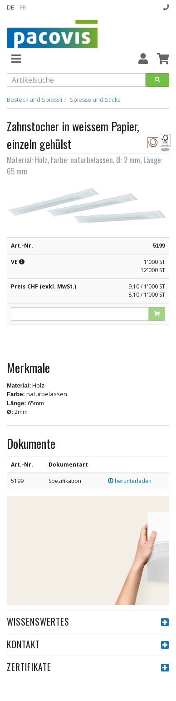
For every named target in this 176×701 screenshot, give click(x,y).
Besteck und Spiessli (34, 99)
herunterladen (130, 481)
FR (23, 7)
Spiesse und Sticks (95, 99)
